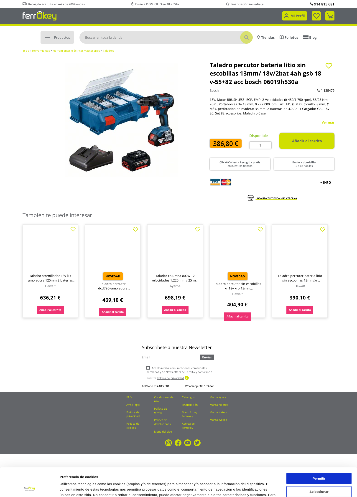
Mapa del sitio (163, 432)
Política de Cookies (132, 473)
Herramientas (41, 51)
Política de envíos (160, 410)
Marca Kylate (218, 397)
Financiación (190, 405)
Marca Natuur (218, 412)
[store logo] (39, 15)
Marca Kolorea (219, 405)
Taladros (108, 51)
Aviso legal (133, 405)
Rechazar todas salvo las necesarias (319, 479)
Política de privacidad (133, 414)
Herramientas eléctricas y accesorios (76, 51)
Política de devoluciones (162, 422)
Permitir (319, 451)
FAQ (129, 397)
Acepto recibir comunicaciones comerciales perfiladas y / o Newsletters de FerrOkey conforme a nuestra (179, 373)
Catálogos (188, 397)
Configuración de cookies (251, 488)
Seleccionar (319, 465)
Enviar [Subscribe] (207, 357)
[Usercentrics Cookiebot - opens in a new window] (29, 488)
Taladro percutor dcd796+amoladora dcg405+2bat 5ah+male (112, 288)
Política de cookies (132, 425)
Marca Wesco (218, 420)
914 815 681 (322, 4)
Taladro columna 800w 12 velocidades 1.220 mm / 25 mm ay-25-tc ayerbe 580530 (175, 280)
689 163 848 (206, 386)
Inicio (26, 51)
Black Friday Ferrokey (189, 414)
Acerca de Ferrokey (188, 425)
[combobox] (166, 37)
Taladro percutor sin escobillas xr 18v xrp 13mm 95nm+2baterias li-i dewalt (237, 288)
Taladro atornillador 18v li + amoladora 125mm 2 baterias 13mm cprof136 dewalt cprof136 (50, 283)
